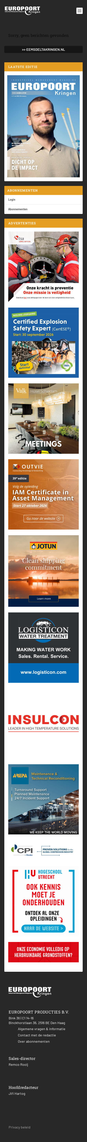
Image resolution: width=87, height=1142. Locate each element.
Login (11, 199)
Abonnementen (17, 209)
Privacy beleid (19, 1127)
